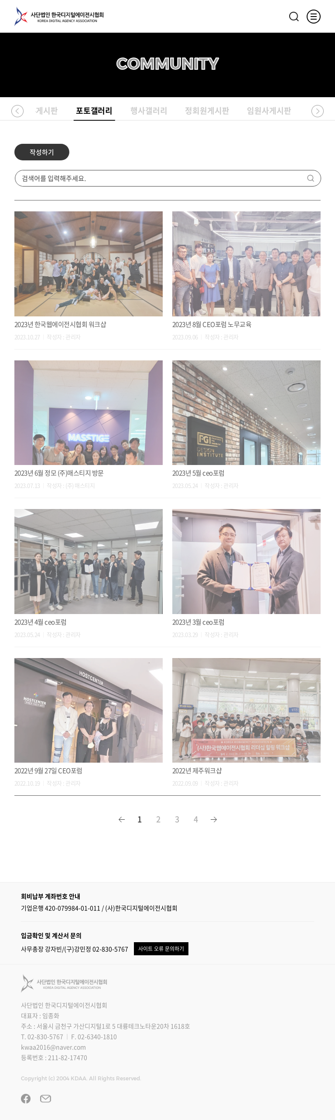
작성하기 (41, 156)
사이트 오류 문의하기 (161, 949)
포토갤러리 (94, 113)
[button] (17, 111)
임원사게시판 (269, 111)
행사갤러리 (149, 111)
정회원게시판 (207, 111)
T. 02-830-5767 (42, 1036)
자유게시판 (39, 111)
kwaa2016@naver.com (53, 1046)
